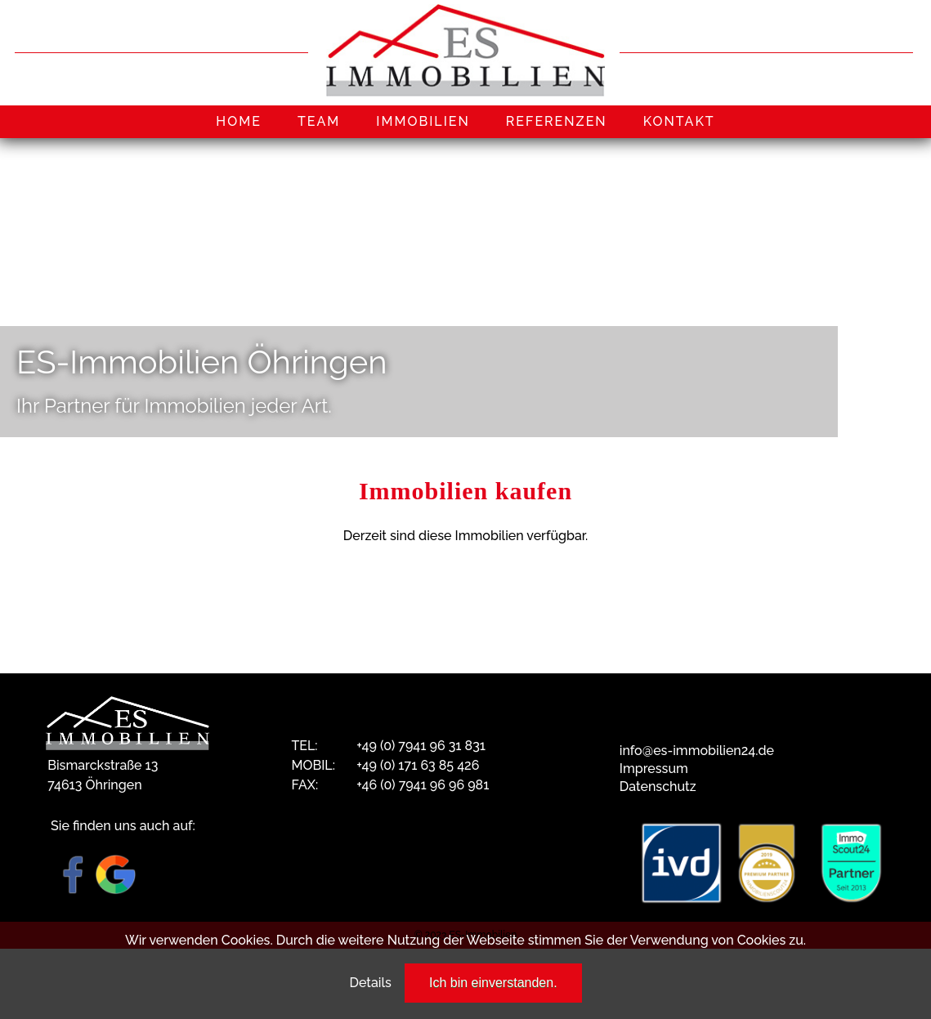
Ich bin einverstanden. (493, 983)
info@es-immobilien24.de (697, 750)
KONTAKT (679, 121)
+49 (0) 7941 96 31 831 (421, 745)
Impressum (654, 768)
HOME (239, 121)
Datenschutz (658, 786)
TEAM (319, 121)
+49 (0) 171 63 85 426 (417, 765)
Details (370, 982)
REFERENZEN (556, 121)
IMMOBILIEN (423, 121)
